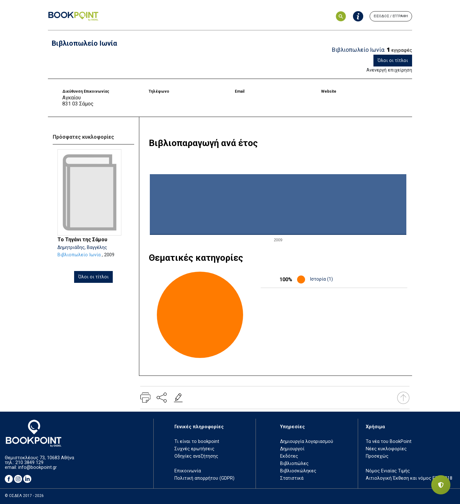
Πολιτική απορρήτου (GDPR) (204, 478)
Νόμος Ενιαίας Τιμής (388, 471)
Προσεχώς (377, 456)
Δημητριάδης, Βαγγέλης (82, 247)
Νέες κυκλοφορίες (386, 449)
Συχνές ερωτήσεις (194, 449)
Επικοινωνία (187, 471)
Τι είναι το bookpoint (196, 441)
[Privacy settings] (440, 484)
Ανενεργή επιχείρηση (389, 70)
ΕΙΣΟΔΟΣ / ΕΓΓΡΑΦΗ (391, 16)
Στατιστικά (291, 478)
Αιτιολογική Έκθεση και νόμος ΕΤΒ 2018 (409, 478)
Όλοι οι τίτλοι (393, 60)
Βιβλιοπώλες (294, 463)
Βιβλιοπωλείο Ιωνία (79, 255)
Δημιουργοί (292, 449)
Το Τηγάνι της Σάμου (82, 239)
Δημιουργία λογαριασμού (306, 441)
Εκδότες (289, 456)
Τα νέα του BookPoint (388, 441)
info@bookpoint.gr (37, 467)
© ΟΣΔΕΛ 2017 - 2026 (24, 495)
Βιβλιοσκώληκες (298, 471)
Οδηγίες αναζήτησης (196, 456)
